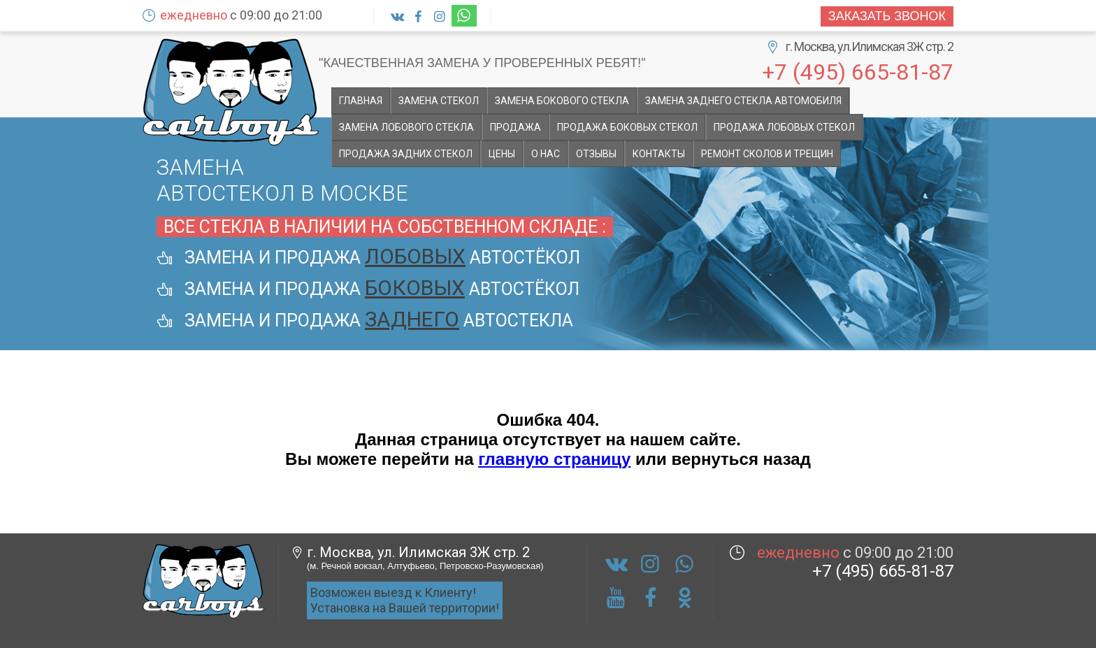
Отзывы (596, 153)
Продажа (515, 127)
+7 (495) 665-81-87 (857, 71)
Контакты (659, 153)
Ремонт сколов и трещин (767, 153)
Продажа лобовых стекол (784, 127)
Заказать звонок (887, 16)
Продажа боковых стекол (627, 127)
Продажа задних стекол (406, 153)
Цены (502, 153)
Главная (360, 100)
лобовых (415, 256)
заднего (412, 319)
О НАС (545, 153)
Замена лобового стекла (406, 127)
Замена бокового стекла (562, 100)
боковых (415, 287)
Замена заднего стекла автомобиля (743, 100)
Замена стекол (438, 100)
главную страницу (554, 458)
